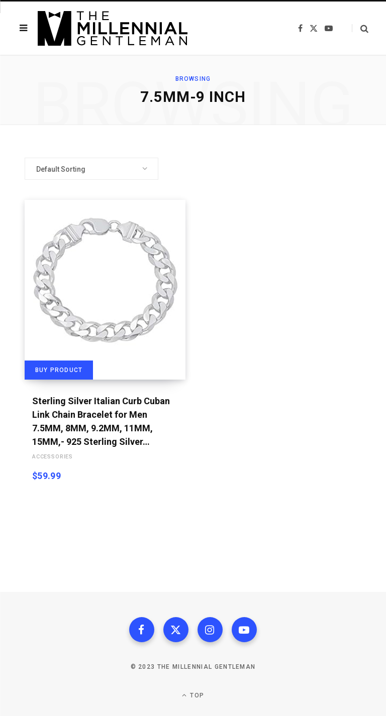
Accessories (52, 456)
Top (193, 695)
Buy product (58, 370)
